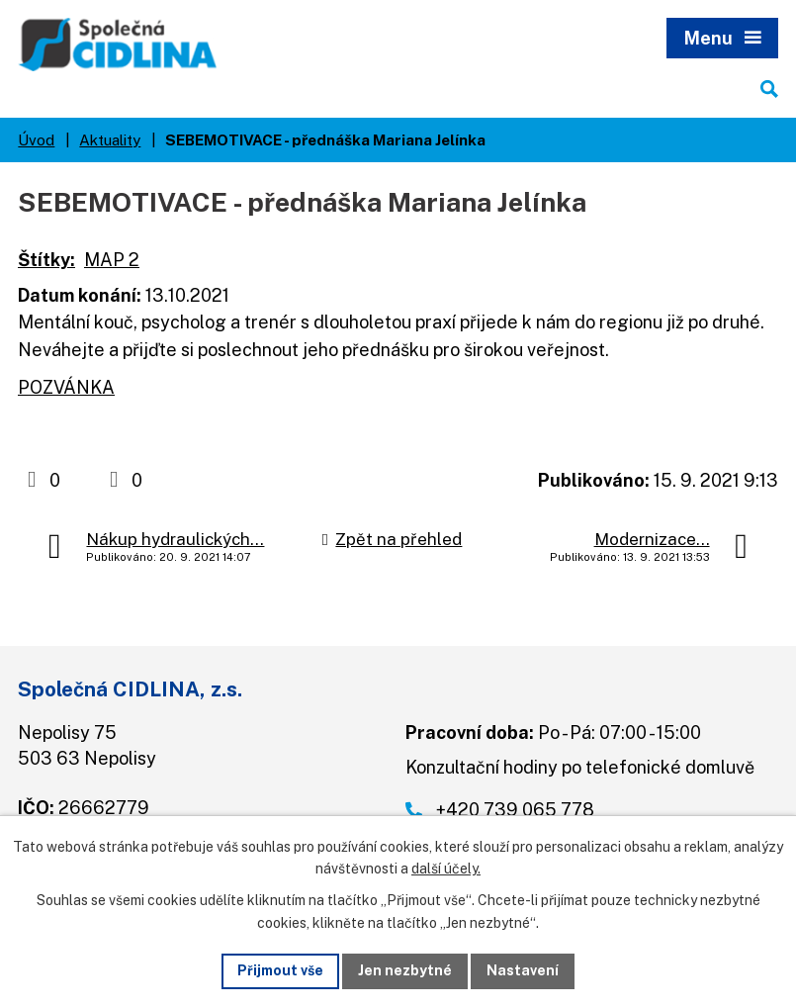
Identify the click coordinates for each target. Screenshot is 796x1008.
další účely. (446, 869)
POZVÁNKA (66, 387)
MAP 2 (111, 259)
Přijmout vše (280, 970)
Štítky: (46, 259)
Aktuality (109, 139)
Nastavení (522, 970)
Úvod (36, 139)
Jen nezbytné (405, 970)
